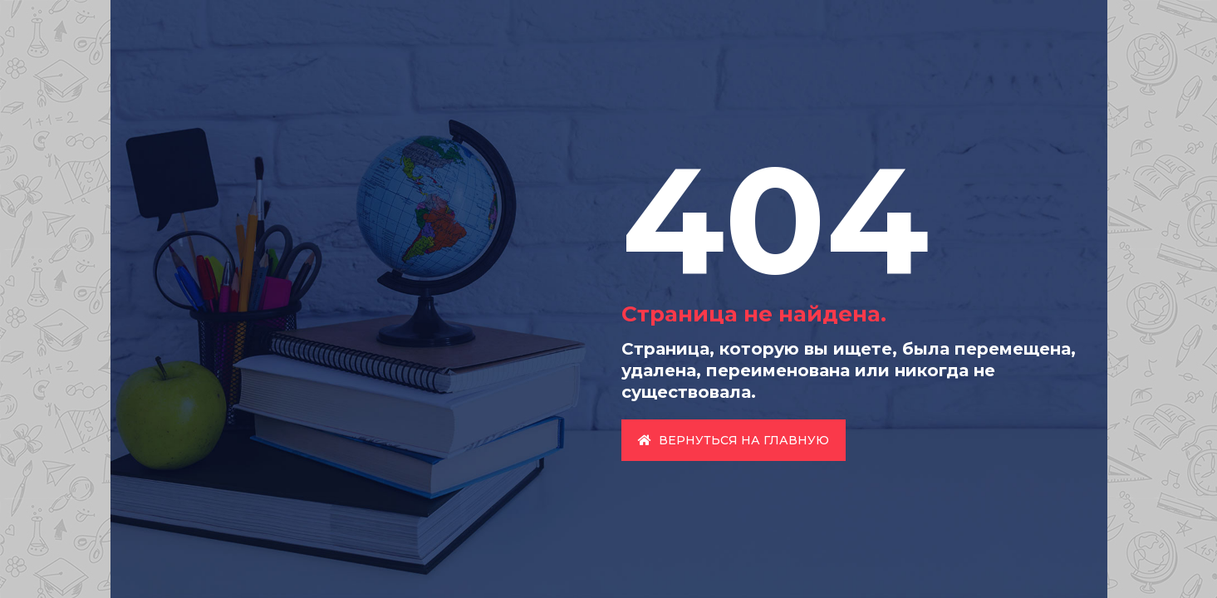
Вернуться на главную (733, 440)
